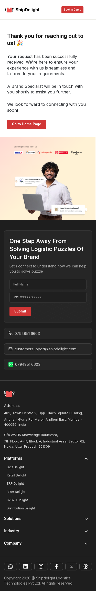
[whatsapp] (10, 566)
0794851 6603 (24, 333)
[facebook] (56, 566)
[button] (48, 460)
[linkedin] (25, 566)
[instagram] (41, 566)
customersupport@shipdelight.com (42, 348)
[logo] (24, 9)
